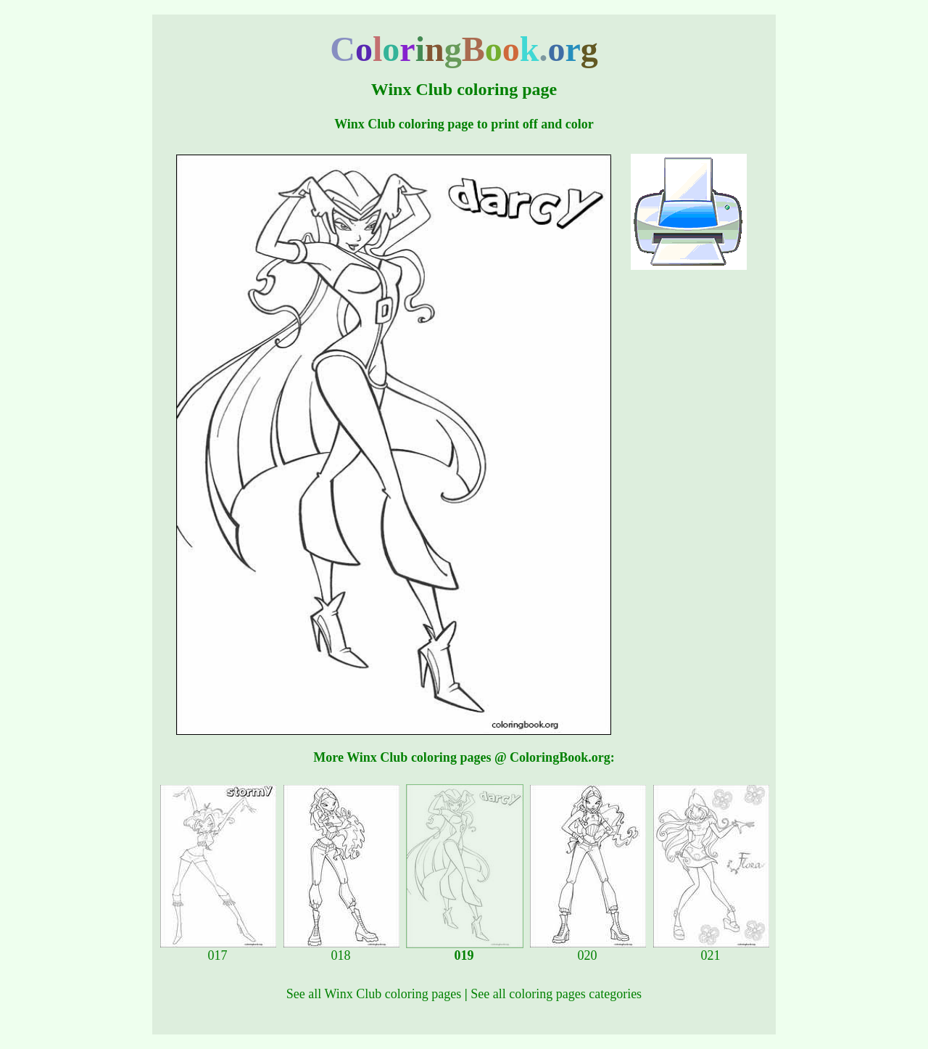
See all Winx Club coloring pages (373, 994)
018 (341, 950)
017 (218, 950)
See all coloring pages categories (556, 994)
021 (711, 950)
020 (588, 950)
